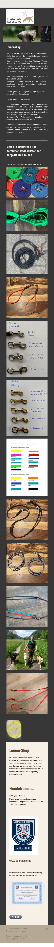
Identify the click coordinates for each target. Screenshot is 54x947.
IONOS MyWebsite (13, 939)
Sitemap (23, 929)
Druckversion (12, 929)
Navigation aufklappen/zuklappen (27, 4)
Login (46, 929)
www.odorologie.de (20, 860)
